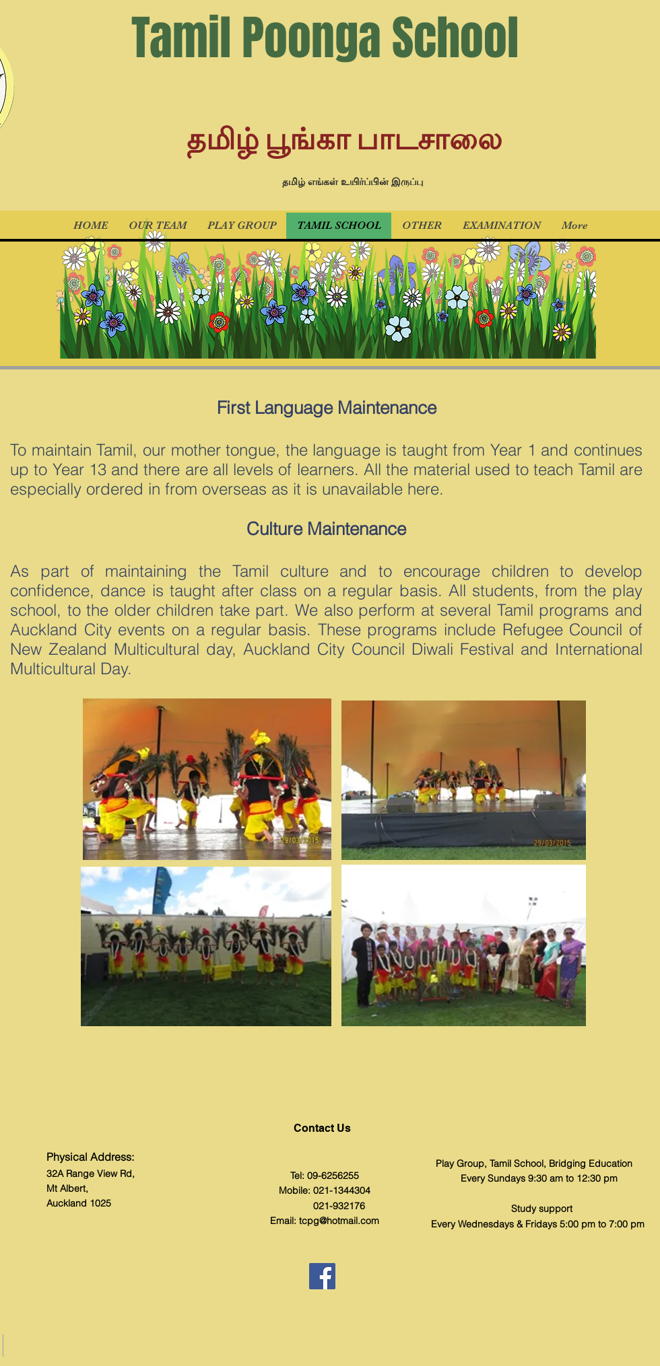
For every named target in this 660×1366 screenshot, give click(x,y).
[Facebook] (322, 1276)
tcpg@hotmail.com (339, 1221)
